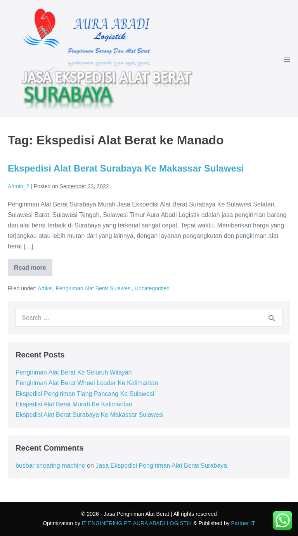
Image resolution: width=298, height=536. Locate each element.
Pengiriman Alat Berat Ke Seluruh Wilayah (74, 372)
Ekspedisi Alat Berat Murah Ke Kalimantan (74, 404)
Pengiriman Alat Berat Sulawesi (94, 288)
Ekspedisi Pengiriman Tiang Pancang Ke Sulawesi (85, 393)
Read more (33, 270)
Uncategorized (152, 288)
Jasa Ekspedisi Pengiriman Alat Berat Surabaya (161, 465)
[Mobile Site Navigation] (287, 59)
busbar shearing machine (50, 465)
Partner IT (243, 523)
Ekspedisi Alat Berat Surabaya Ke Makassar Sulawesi (126, 168)
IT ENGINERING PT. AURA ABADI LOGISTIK (137, 523)
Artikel (45, 288)
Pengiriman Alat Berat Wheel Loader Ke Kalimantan (87, 383)
